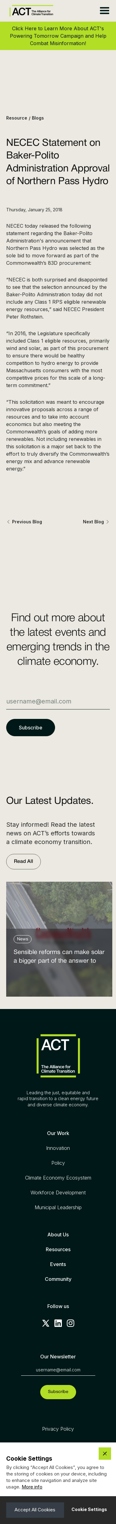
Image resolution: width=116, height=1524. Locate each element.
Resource (16, 117)
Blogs (38, 117)
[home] (29, 11)
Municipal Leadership (58, 1207)
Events (58, 1264)
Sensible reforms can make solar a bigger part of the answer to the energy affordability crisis (59, 958)
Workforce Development (58, 1192)
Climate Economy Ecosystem (58, 1178)
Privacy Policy (58, 1429)
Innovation (58, 1148)
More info (32, 1487)
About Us (58, 1234)
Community (58, 1279)
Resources (58, 1249)
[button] (104, 11)
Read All (23, 861)
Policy (58, 1163)
